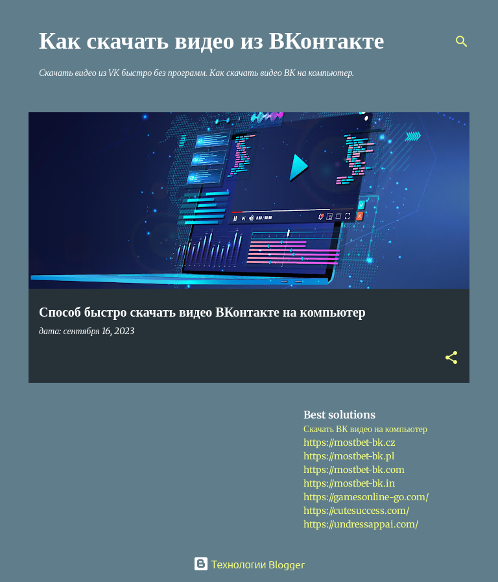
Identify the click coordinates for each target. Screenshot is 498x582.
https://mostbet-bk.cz (349, 442)
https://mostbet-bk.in (349, 483)
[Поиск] (461, 41)
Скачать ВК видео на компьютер (365, 429)
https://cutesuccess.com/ (356, 510)
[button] (451, 358)
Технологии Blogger (249, 563)
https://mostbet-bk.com (354, 470)
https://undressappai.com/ (360, 524)
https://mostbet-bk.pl (348, 456)
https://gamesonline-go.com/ (366, 497)
